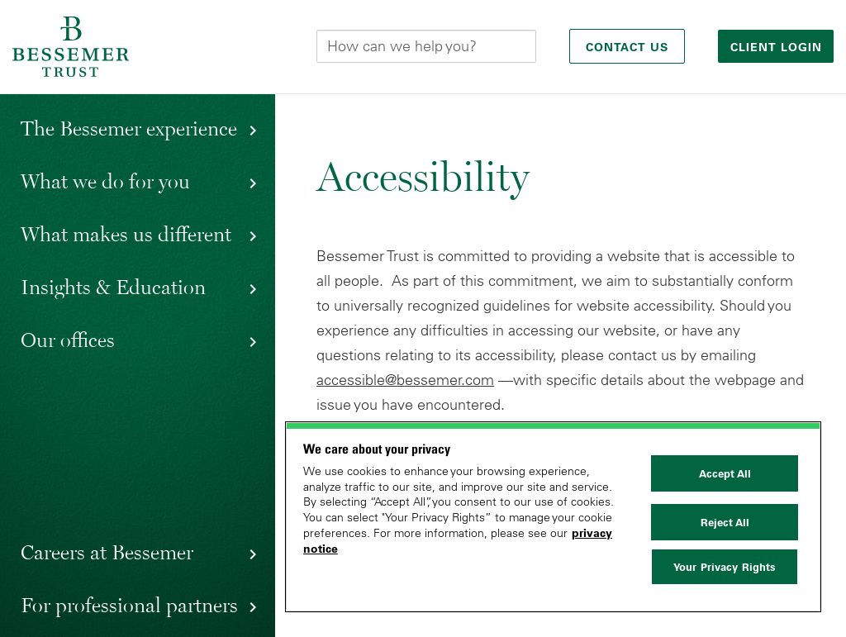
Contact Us (627, 47)
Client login (778, 47)
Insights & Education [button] (113, 286)
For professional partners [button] (129, 604)
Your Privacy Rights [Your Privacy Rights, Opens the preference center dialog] (724, 566)
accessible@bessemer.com (405, 380)
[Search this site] (426, 46)
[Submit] (523, 46)
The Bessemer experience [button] (129, 128)
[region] (553, 517)
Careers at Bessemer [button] (107, 552)
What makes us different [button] (126, 233)
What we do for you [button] (105, 181)
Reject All (725, 522)
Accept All (725, 473)
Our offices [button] (68, 339)
